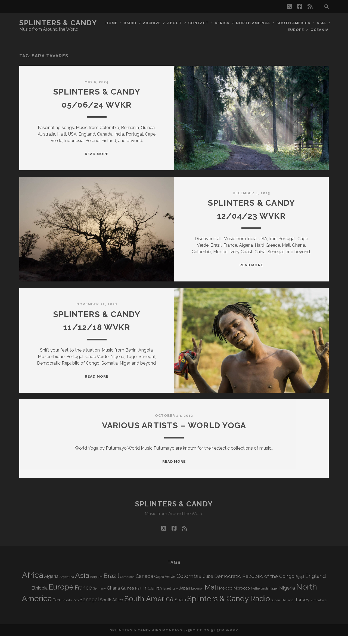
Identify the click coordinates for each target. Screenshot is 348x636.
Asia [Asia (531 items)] (82, 575)
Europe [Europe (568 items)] (61, 586)
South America (293, 23)
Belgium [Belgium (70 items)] (96, 577)
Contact (198, 23)
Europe (296, 30)
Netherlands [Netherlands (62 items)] (259, 588)
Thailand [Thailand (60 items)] (287, 600)
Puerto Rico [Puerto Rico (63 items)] (71, 600)
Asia (321, 23)
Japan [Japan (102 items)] (184, 588)
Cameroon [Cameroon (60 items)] (127, 576)
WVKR (232, 630)
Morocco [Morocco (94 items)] (242, 588)
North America (253, 23)
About (174, 23)
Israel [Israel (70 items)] (167, 588)
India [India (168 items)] (148, 588)
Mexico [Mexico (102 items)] (225, 588)
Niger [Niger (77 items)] (273, 588)
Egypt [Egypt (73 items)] (300, 577)
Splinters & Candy (58, 23)
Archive (152, 23)
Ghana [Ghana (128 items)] (113, 588)
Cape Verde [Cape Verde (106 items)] (164, 576)
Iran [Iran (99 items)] (159, 588)
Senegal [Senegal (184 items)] (89, 599)
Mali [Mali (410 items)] (211, 587)
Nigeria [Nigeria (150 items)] (287, 588)
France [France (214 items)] (83, 587)
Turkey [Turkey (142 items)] (302, 599)
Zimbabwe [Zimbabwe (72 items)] (318, 600)
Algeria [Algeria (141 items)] (51, 576)
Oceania (319, 30)
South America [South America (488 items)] (148, 598)
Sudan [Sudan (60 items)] (275, 600)
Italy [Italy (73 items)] (175, 588)
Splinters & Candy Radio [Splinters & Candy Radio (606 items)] (228, 598)
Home (111, 23)
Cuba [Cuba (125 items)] (208, 576)
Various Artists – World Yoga (174, 425)
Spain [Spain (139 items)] (180, 599)
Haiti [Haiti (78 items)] (138, 588)
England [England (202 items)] (315, 576)
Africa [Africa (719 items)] (32, 575)
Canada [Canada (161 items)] (144, 576)
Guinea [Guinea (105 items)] (127, 588)
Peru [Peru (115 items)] (57, 599)
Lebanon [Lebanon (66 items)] (197, 588)
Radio (130, 23)
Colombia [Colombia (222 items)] (188, 576)
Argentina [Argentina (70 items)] (67, 577)
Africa (222, 23)
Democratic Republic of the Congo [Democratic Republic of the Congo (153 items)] (254, 576)
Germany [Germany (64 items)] (99, 588)
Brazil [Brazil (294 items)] (111, 575)
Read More (96, 154)
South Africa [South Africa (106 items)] (111, 599)
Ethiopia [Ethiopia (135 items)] (39, 588)
